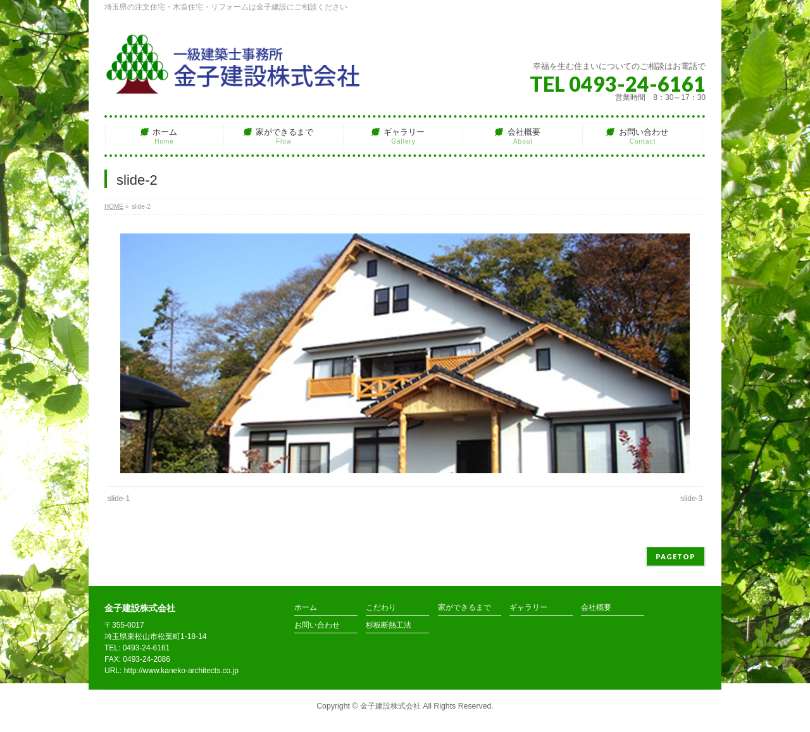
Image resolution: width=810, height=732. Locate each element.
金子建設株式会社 (390, 706)
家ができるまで (464, 608)
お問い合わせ (317, 625)
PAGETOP (675, 556)
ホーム (305, 608)
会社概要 (596, 608)
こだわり (381, 608)
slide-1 (119, 498)
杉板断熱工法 (388, 625)
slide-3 (691, 498)
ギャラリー (528, 608)
